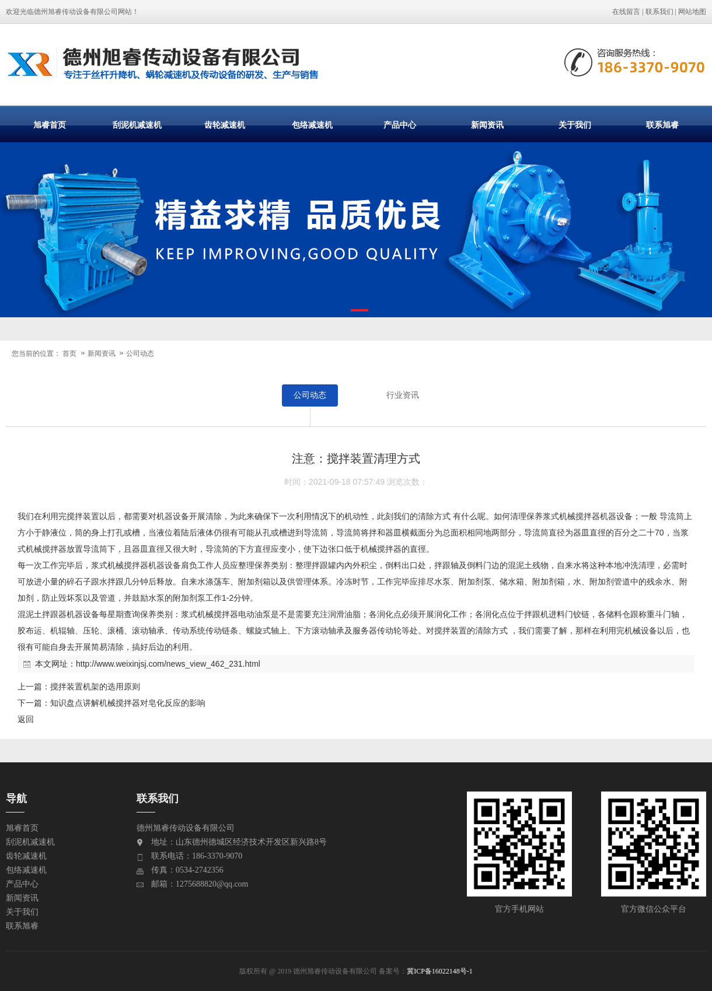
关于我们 (575, 124)
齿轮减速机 (224, 124)
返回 (26, 719)
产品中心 (399, 124)
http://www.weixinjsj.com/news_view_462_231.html (168, 663)
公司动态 (140, 353)
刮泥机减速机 (137, 124)
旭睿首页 (49, 124)
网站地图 (692, 12)
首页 (69, 353)
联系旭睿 (662, 124)
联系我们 (659, 12)
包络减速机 (312, 124)
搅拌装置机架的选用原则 (95, 686)
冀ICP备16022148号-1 (440, 971)
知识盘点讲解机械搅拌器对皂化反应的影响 (127, 703)
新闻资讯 (487, 124)
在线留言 (626, 12)
